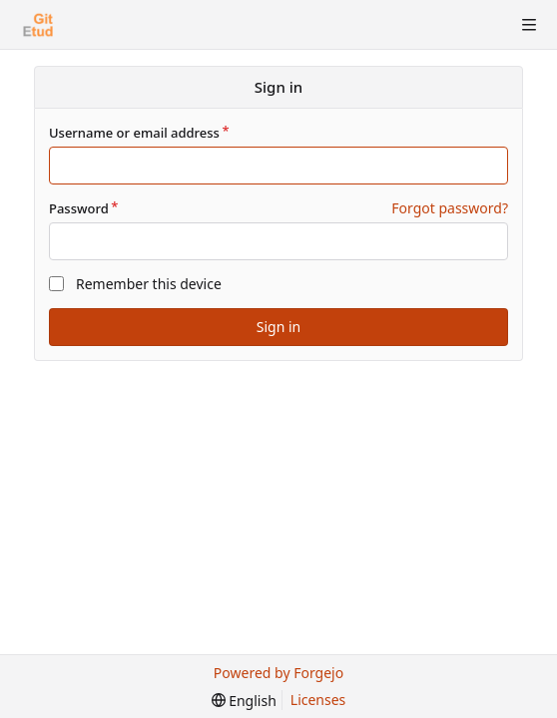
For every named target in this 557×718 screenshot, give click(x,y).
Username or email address (134, 133)
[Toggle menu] (529, 25)
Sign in (278, 326)
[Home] (38, 25)
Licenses (318, 699)
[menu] (244, 700)
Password (79, 208)
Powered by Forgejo (278, 672)
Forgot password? (449, 207)
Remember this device (149, 283)
